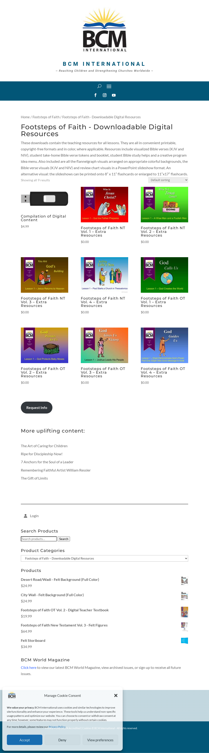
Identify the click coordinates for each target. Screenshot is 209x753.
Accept (24, 740)
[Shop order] (168, 180)
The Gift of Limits (34, 478)
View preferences (100, 740)
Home (25, 117)
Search (63, 539)
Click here (28, 667)
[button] (116, 695)
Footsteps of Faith (46, 117)
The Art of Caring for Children (44, 446)
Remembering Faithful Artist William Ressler (56, 470)
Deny (62, 740)
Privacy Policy (57, 726)
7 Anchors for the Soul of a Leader (47, 462)
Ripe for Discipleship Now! (41, 454)
